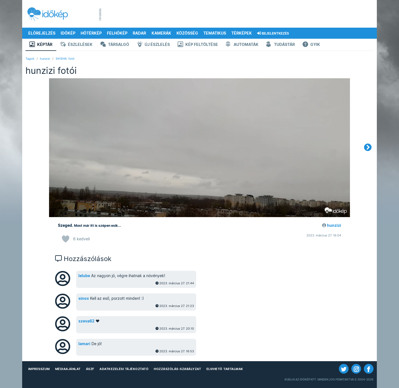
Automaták (242, 44)
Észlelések (76, 44)
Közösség (187, 33)
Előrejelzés (41, 33)
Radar (139, 33)
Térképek (241, 33)
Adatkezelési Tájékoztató (124, 369)
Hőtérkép (91, 33)
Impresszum (39, 369)
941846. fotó (65, 59)
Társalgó (114, 44)
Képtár (40, 44)
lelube (84, 276)
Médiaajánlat (68, 369)
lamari (84, 344)
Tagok (29, 59)
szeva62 (86, 321)
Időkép (68, 33)
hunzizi (45, 59)
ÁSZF (90, 369)
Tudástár (280, 44)
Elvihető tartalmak (224, 369)
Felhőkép (117, 33)
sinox (83, 298)
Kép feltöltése (198, 44)
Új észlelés (153, 44)
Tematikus (214, 33)
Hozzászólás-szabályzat (177, 369)
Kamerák (161, 33)
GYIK (311, 44)
